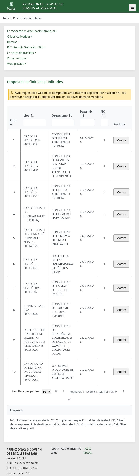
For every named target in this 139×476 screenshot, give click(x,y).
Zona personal (17, 58)
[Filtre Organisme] (63, 122)
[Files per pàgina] (46, 391)
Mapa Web (55, 451)
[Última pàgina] (69, 398)
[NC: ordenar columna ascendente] (104, 117)
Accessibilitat (71, 449)
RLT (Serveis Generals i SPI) (25, 47)
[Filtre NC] (104, 122)
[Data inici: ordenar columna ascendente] (87, 117)
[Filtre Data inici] (87, 122)
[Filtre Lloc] (35, 122)
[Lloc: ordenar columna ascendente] (35, 117)
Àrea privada (15, 64)
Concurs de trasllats (20, 53)
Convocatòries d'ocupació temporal (31, 31)
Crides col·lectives (18, 36)
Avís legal (88, 451)
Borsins (12, 42)
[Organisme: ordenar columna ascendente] (63, 117)
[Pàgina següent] (123, 391)
